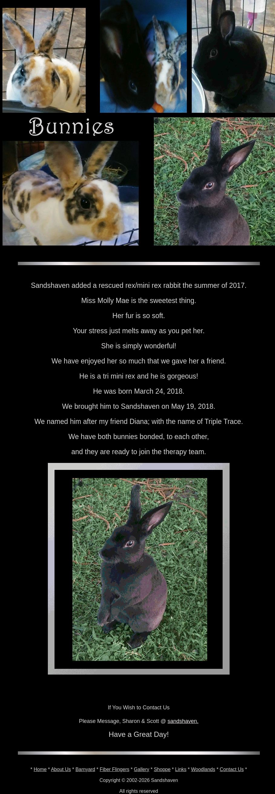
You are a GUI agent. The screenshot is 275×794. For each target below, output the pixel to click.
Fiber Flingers (114, 769)
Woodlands (203, 769)
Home (40, 769)
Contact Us (232, 769)
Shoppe (162, 769)
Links (180, 769)
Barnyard (85, 769)
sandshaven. (182, 721)
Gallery (141, 769)
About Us (61, 769)
